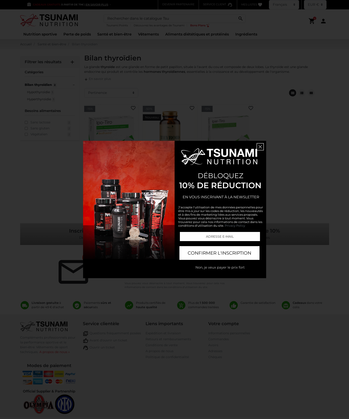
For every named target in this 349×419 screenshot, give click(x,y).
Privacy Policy (235, 225)
